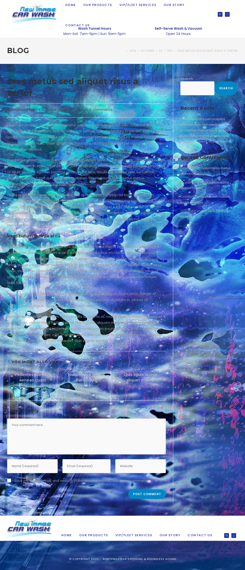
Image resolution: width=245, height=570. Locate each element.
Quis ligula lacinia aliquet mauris (140, 377)
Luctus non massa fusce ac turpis (206, 130)
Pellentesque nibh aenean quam (32, 377)
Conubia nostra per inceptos (202, 119)
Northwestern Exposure (123, 559)
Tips (80, 109)
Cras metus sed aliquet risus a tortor (207, 51)
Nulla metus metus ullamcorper (86, 377)
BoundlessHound (21, 109)
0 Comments (100, 109)
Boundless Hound (161, 559)
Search (186, 78)
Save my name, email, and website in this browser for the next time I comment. (81, 480)
